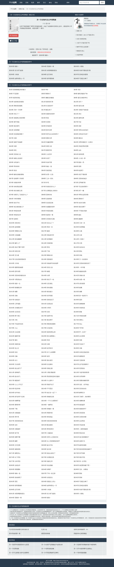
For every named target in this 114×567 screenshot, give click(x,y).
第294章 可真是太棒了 (81, 78)
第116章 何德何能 (47, 243)
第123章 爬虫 (78, 251)
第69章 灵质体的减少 (80, 178)
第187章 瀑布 (13, 340)
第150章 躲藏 (78, 287)
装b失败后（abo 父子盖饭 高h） (85, 35)
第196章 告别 (13, 352)
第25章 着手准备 (14, 122)
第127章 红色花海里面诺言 (17, 259)
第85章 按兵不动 (14, 203)
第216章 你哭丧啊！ (80, 376)
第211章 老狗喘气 (14, 372)
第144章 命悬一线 (79, 279)
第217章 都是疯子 (14, 380)
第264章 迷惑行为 (79, 441)
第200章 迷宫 (45, 356)
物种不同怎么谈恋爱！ (83, 47)
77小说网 (13, 3)
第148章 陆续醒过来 (15, 287)
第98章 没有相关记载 (48, 219)
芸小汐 (48, 23)
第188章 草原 (45, 340)
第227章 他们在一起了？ (49, 392)
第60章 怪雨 (77, 166)
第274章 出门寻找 (14, 457)
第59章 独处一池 (46, 166)
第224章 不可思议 (47, 388)
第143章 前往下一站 (47, 279)
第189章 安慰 (78, 340)
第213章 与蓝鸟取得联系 (81, 372)
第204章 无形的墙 (79, 360)
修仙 (50, 2)
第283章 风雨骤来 (14, 469)
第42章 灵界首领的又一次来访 (83, 142)
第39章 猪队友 (78, 138)
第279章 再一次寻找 (80, 461)
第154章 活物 (13, 295)
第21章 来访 (77, 114)
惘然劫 (86, 18)
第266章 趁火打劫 (47, 445)
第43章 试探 (13, 146)
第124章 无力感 (14, 255)
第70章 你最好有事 (15, 182)
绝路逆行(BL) (80, 51)
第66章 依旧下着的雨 (80, 174)
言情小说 (21, 9)
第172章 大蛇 (13, 320)
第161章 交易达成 (47, 304)
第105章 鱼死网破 (79, 227)
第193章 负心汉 (14, 348)
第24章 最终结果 (79, 118)
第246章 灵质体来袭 (80, 417)
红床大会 (44, 529)
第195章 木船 (78, 348)
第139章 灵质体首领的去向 (17, 275)
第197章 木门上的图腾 (48, 352)
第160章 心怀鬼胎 (14, 304)
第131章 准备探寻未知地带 (49, 263)
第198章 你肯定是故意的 (81, 352)
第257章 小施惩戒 (47, 433)
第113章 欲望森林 (47, 239)
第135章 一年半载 (79, 267)
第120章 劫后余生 (79, 247)
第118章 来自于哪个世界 (17, 247)
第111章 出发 (78, 235)
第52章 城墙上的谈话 (15, 158)
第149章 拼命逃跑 (47, 287)
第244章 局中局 (14, 417)
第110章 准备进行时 (47, 235)
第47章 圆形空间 (46, 150)
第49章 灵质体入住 (15, 154)
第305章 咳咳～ (44, 55)
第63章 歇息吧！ (79, 170)
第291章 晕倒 (78, 477)
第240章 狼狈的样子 (80, 409)
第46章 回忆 (13, 150)
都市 (38, 2)
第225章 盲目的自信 (80, 388)
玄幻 (44, 2)
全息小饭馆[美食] (81, 39)
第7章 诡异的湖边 (14, 97)
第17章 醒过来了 (46, 110)
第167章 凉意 (45, 312)
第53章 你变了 (45, 158)
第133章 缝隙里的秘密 (16, 267)
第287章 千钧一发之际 (48, 473)
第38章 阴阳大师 (46, 138)
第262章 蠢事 (13, 441)
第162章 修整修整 (79, 304)
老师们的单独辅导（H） (81, 529)
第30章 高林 (77, 126)
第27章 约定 (77, 122)
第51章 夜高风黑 (79, 154)
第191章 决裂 (45, 344)
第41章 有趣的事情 (47, 142)
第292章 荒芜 (13, 481)
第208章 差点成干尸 (15, 368)
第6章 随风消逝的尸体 (81, 93)
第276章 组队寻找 (79, 457)
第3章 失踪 (77, 89)
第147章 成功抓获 (79, 283)
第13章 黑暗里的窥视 (15, 106)
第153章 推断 (78, 291)
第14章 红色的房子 (47, 106)
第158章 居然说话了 (47, 299)
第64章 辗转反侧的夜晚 (16, 174)
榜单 (68, 2)
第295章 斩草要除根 (47, 78)
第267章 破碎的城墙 (80, 445)
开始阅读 (13, 35)
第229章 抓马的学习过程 (17, 396)
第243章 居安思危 (79, 413)
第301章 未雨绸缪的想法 (49, 70)
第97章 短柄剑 (13, 219)
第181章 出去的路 (14, 332)
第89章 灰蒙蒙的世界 (48, 207)
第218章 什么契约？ (47, 380)
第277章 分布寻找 (14, 461)
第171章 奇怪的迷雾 (80, 316)
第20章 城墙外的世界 (48, 114)
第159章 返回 (78, 299)
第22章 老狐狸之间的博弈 (17, 118)
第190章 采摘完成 (14, 344)
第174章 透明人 (79, 320)
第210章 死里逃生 (79, 368)
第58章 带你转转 (14, 166)
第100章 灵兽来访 (14, 223)
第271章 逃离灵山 (14, 453)
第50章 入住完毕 (46, 154)
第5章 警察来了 (46, 93)
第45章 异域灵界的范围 (81, 146)
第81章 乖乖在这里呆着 (81, 194)
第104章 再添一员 (47, 227)
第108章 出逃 (78, 231)
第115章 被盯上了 (14, 243)
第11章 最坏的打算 (47, 102)
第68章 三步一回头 (47, 178)
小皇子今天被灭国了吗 (83, 43)
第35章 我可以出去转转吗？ (50, 134)
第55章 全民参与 (14, 162)
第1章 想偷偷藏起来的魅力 (17, 89)
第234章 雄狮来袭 (79, 400)
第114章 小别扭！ (79, 239)
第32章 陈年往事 (46, 130)
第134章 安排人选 (47, 267)
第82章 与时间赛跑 (15, 198)
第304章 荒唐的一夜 (47, 66)
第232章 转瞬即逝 (14, 400)
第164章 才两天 (46, 308)
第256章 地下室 (14, 433)
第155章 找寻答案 (47, 295)
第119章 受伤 (45, 247)
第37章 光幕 (13, 138)
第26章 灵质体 (45, 122)
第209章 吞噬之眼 (47, 368)
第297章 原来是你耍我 (81, 74)
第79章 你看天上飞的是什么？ (18, 194)
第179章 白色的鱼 (47, 328)
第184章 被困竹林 (14, 336)
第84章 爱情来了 (79, 198)
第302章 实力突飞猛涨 (16, 70)
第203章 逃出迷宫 (47, 360)
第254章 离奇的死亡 (47, 429)
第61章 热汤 (13, 170)
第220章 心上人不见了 (16, 384)
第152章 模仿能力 (47, 291)
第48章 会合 (77, 150)
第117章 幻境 (78, 243)
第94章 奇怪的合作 (15, 215)
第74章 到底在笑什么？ (48, 186)
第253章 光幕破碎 (14, 429)
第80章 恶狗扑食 (46, 194)
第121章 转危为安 (14, 251)
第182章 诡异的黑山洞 (48, 332)
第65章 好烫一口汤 (47, 174)
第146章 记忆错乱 (47, 283)
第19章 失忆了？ (14, 114)
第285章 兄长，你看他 (81, 469)
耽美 (32, 2)
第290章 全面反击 (47, 477)
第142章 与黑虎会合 (15, 279)
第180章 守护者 (79, 328)
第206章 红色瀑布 (47, 364)
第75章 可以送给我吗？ (81, 186)
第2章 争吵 (44, 89)
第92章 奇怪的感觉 (47, 211)
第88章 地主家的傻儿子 (16, 207)
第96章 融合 (77, 215)
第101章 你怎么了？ (47, 223)
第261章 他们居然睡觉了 (81, 437)
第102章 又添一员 (79, 223)
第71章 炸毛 (45, 182)
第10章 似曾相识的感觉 (16, 102)
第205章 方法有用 (14, 364)
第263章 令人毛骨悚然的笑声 (50, 441)
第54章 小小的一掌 (80, 158)
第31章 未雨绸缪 (14, 130)
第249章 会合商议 (79, 421)
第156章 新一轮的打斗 (81, 295)
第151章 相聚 (13, 291)
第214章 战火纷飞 (14, 376)
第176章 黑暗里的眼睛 (48, 324)
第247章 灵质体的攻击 (16, 421)
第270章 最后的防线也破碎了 (83, 449)
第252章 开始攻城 (79, 425)
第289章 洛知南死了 (15, 477)
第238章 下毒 (13, 409)
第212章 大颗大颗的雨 (48, 372)
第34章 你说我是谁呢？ (16, 134)
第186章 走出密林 (79, 336)
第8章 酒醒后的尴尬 (47, 97)
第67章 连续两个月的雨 (16, 178)
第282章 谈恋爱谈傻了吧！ (82, 465)
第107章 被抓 (45, 231)
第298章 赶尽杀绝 (47, 74)
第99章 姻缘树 (78, 219)
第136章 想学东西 (14, 271)
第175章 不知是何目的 (16, 324)
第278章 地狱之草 (47, 461)
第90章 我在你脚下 (80, 207)
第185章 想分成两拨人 (48, 336)
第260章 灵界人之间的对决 (49, 437)
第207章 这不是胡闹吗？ (81, 364)
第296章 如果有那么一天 (17, 78)
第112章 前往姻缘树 (15, 239)
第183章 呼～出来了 (80, 332)
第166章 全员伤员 (14, 312)
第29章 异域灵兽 (46, 126)
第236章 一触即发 (47, 405)
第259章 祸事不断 (14, 437)
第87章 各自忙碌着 (80, 203)
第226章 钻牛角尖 (14, 392)
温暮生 (89, 20)
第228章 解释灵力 (79, 392)
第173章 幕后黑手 (47, 320)
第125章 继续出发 (47, 255)
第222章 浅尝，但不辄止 (81, 384)
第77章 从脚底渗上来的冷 (49, 190)
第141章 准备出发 (79, 275)
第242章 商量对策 (47, 413)
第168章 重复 (78, 312)
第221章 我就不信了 (47, 384)
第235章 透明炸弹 (14, 405)
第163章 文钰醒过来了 (16, 308)
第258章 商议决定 (79, 433)
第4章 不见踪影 (14, 93)
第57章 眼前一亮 (79, 162)
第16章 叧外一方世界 (15, 110)
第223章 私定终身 (14, 388)
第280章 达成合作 (14, 465)
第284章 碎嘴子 (46, 469)
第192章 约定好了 (79, 344)
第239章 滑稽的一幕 (47, 409)
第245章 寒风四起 (47, 417)
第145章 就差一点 (14, 283)
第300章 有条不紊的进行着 (82, 70)
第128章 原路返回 (47, 259)
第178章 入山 (13, 328)
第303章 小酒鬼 (79, 66)
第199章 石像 (13, 356)
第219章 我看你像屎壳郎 (81, 380)
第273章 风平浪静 (79, 453)
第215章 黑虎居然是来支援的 (50, 376)
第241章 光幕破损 (14, 413)
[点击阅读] (95, 25)
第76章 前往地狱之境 (15, 190)
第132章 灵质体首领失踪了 (82, 263)
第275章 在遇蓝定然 (47, 457)
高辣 (21, 2)
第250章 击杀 (13, 425)
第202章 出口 (13, 360)
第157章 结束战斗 (14, 299)
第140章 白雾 (45, 275)
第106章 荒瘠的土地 (15, 231)
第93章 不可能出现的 (80, 211)
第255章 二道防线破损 (81, 429)
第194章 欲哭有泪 (47, 348)
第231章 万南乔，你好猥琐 (82, 396)
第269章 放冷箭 (46, 449)
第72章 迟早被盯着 (80, 182)
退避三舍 (79, 31)
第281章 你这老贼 (47, 465)
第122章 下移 (45, 251)
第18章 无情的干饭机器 (81, 110)
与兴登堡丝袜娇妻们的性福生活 (19, 529)
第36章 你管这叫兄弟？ (81, 134)
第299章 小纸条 (14, 74)
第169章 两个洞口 (14, 316)
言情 (26, 2)
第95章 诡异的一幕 (47, 215)
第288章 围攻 (78, 473)
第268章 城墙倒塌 (14, 449)
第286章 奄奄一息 (14, 473)
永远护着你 (79, 55)
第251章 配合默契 (47, 425)
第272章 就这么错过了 (48, 453)
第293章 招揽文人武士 (48, 481)
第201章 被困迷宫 (79, 356)
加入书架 (13, 41)
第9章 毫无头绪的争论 (81, 97)
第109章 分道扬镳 (14, 235)
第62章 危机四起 (46, 170)
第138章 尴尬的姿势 (80, 271)
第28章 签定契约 (14, 126)
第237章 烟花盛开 (79, 405)
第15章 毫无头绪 (79, 106)
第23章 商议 (45, 118)
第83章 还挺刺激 (46, 198)
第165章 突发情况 (79, 308)
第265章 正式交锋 (14, 445)
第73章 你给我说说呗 (15, 186)
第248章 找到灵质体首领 (49, 421)
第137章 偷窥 (45, 271)
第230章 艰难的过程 (47, 396)
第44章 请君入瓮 (46, 146)
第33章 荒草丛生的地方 (81, 130)
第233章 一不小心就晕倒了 (49, 400)
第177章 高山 (78, 324)
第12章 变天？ (78, 102)
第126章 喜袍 (78, 255)
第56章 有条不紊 (46, 162)
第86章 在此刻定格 (47, 203)
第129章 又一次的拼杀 (81, 259)
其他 (56, 2)
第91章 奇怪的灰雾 (15, 211)
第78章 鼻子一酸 (79, 190)
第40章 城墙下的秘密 (15, 142)
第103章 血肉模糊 (14, 227)
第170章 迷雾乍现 (47, 316)
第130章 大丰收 (14, 263)
